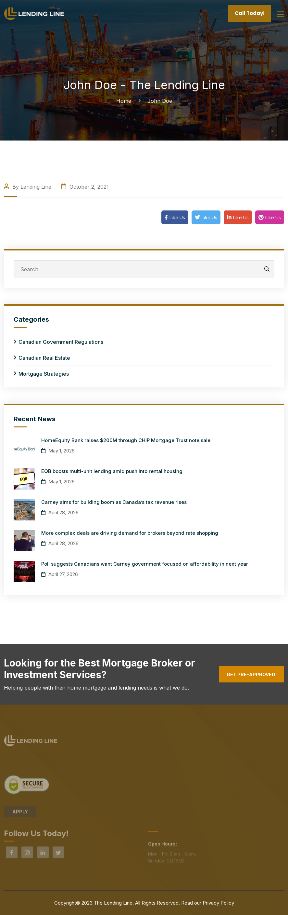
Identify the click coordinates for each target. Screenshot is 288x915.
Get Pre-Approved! (252, 674)
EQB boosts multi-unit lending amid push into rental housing (111, 471)
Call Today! (250, 13)
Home (125, 101)
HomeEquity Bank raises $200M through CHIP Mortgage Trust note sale (125, 440)
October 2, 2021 (85, 186)
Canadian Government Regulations (61, 342)
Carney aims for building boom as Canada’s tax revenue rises (114, 502)
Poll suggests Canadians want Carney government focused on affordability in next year (144, 564)
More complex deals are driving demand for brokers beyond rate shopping (129, 533)
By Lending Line (27, 186)
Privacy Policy (218, 903)
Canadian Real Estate (44, 358)
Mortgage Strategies (44, 373)
